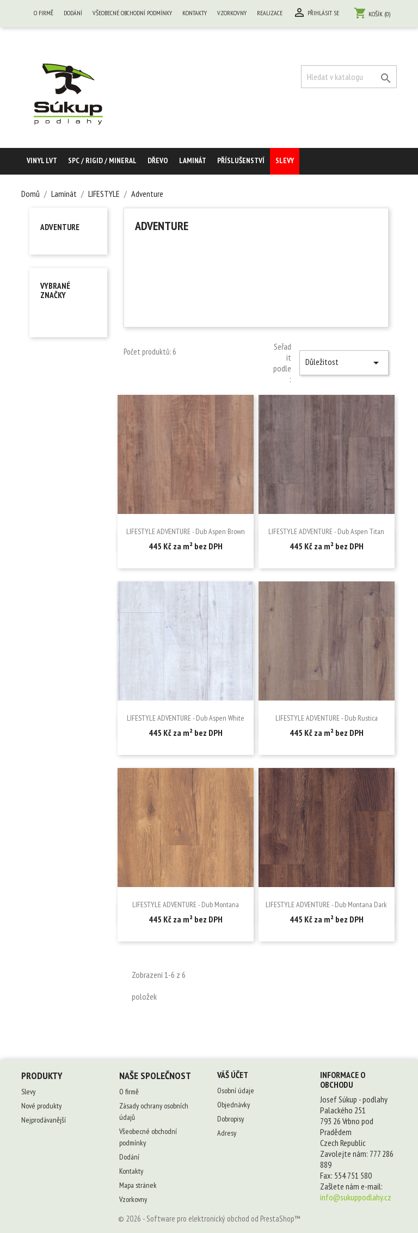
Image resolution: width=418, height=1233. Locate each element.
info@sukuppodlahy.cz (355, 1197)
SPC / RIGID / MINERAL (102, 160)
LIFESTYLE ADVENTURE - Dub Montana (185, 904)
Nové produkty (41, 1106)
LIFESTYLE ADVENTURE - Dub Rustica (326, 718)
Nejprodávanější (43, 1120)
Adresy (226, 1133)
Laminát (192, 160)
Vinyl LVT (42, 160)
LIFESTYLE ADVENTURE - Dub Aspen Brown (185, 531)
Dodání (73, 13)
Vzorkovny (232, 13)
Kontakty (194, 13)
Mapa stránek (138, 1185)
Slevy (284, 160)
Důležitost (344, 362)
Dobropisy (230, 1119)
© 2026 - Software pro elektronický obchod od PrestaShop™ (209, 1218)
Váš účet (232, 1074)
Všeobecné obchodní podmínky (132, 13)
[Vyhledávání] (349, 76)
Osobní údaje (235, 1090)
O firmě (43, 13)
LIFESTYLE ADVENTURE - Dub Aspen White (185, 718)
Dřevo (157, 160)
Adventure (59, 227)
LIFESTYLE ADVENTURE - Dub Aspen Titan (326, 531)
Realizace (269, 13)
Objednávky (233, 1105)
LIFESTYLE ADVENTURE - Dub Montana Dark (326, 904)
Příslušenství (241, 160)
